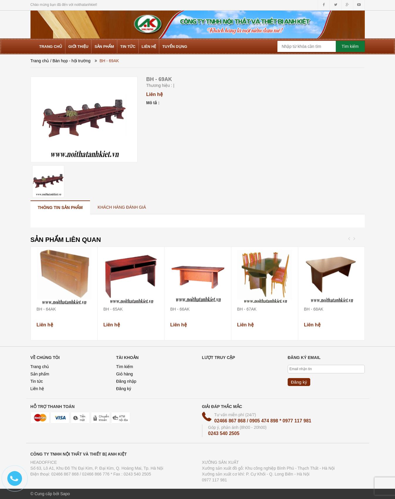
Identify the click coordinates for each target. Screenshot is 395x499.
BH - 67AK (247, 309)
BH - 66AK (180, 309)
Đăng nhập (126, 381)
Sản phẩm (39, 374)
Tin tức (36, 381)
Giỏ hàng (124, 374)
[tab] (60, 207)
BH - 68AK (313, 309)
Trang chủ (39, 60)
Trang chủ (39, 366)
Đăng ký (123, 388)
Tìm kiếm (124, 366)
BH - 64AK (46, 309)
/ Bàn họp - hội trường (70, 60)
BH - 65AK (113, 309)
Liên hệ (37, 388)
